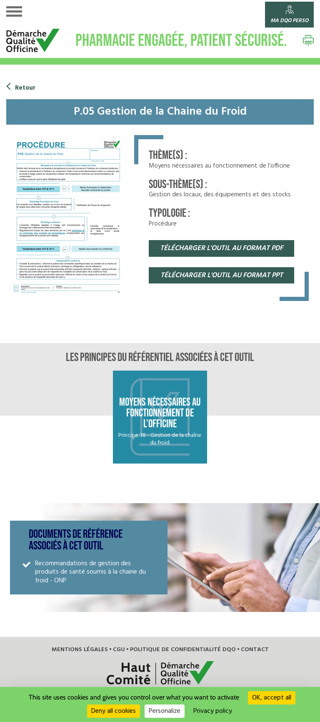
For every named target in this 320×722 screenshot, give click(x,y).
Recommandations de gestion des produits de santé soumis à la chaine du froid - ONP (94, 564)
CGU (121, 637)
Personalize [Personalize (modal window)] (164, 711)
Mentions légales (84, 637)
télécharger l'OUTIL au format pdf (221, 248)
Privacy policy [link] (212, 711)
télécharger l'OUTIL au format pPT (221, 275)
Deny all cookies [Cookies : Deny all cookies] (113, 711)
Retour (25, 88)
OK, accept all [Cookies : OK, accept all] (271, 697)
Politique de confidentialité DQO (181, 637)
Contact (248, 637)
